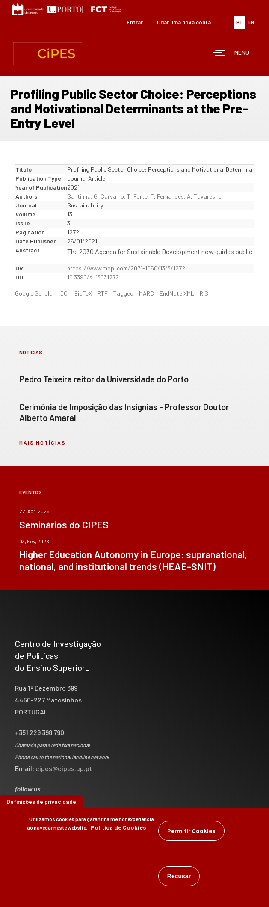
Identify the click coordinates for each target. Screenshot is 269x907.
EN (251, 22)
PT (239, 22)
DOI (64, 293)
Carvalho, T (115, 196)
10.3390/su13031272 (93, 277)
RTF (103, 293)
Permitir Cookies (191, 830)
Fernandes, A (174, 196)
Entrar (135, 22)
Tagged (123, 293)
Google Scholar (35, 293)
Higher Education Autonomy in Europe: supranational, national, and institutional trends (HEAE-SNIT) (133, 560)
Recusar (179, 876)
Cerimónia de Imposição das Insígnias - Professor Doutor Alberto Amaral (124, 412)
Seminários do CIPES (64, 525)
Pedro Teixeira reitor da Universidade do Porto (104, 379)
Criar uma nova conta (184, 22)
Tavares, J (208, 196)
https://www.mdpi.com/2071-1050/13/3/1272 (126, 268)
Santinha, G (82, 196)
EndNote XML (177, 293)
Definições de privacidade (41, 801)
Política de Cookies (118, 827)
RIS (204, 293)
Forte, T (143, 196)
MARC (146, 293)
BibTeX (83, 293)
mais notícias (42, 442)
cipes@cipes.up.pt (63, 768)
